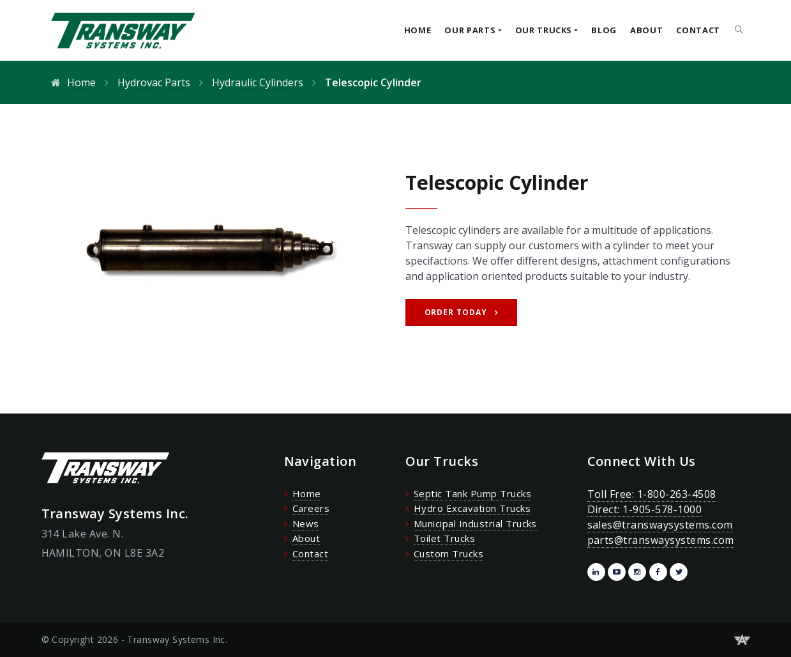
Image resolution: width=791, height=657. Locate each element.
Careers (310, 508)
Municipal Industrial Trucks (475, 523)
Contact (698, 30)
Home (418, 30)
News (305, 523)
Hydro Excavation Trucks (472, 508)
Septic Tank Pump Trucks (472, 493)
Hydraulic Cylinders (257, 82)
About (646, 30)
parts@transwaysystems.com (660, 540)
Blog (604, 30)
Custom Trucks (448, 553)
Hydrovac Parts (153, 82)
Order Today (456, 312)
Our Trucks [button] (544, 30)
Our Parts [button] (469, 30)
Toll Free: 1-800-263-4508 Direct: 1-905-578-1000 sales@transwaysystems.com (660, 509)
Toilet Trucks (444, 538)
